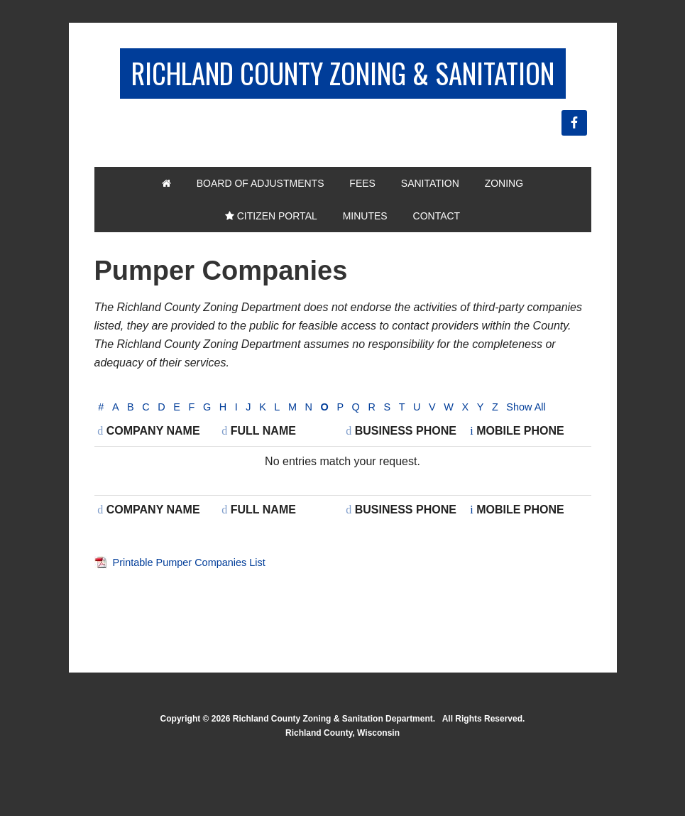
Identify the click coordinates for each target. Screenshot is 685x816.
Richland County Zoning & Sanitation (343, 93)
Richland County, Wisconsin (342, 792)
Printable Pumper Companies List (197, 621)
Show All (120, 466)
